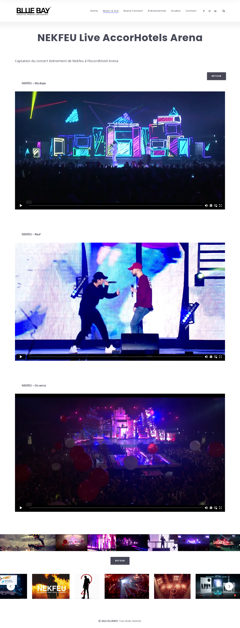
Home (94, 10)
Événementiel (157, 10)
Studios (176, 10)
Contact (191, 10)
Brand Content (133, 10)
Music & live (111, 10)
